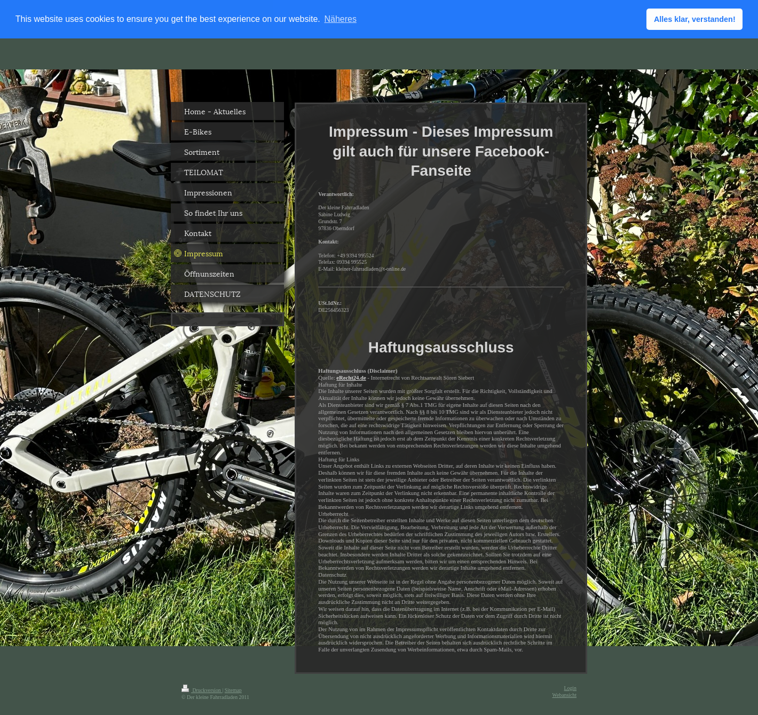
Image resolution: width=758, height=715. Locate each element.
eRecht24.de (351, 377)
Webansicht (564, 695)
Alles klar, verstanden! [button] (695, 19)
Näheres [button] (340, 18)
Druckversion (201, 690)
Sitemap (233, 690)
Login (570, 687)
